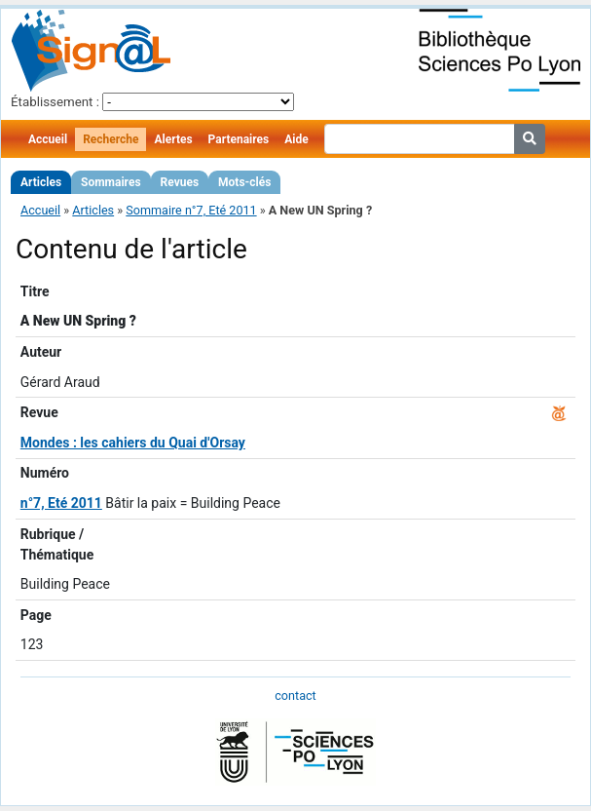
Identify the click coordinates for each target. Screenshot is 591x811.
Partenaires (239, 139)
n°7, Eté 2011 (61, 503)
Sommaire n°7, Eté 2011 (191, 210)
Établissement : (55, 102)
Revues (180, 182)
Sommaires (110, 182)
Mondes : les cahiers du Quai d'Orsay (132, 442)
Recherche (110, 139)
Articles (40, 182)
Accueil (47, 139)
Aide (296, 139)
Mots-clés (244, 182)
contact (295, 695)
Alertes (173, 139)
